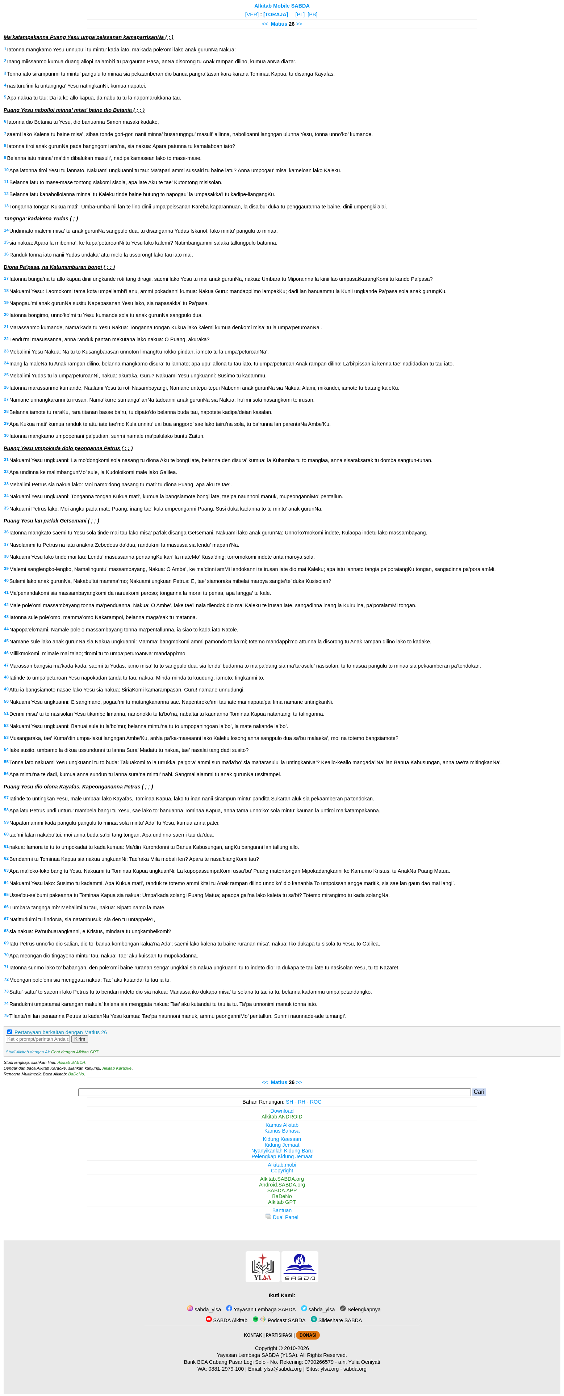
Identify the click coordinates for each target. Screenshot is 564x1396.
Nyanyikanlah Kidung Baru (282, 1151)
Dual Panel (282, 1217)
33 (6, 484)
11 (6, 181)
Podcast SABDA (279, 1320)
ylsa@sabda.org (283, 1369)
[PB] (312, 14)
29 (6, 423)
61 (6, 846)
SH (289, 1102)
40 (6, 580)
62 (6, 858)
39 (6, 568)
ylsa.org (330, 1369)
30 (6, 435)
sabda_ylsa (204, 1309)
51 (6, 713)
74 (6, 1003)
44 (6, 629)
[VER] (252, 14)
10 (6, 170)
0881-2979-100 (226, 1369)
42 (6, 604)
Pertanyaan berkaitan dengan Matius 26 (60, 1032)
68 (6, 930)
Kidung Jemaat (282, 1145)
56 (6, 773)
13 (6, 206)
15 (6, 242)
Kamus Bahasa (282, 1131)
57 (6, 798)
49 (6, 689)
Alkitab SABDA (71, 1062)
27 (6, 399)
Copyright (282, 1170)
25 (6, 375)
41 (6, 592)
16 (6, 254)
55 (6, 762)
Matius (279, 24)
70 (6, 955)
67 (6, 919)
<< (265, 24)
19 (6, 302)
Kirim (79, 1039)
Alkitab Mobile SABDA (282, 6)
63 (6, 870)
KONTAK (253, 1335)
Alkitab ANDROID (282, 1117)
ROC (316, 1102)
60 (6, 834)
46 (6, 653)
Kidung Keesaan (282, 1139)
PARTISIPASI (279, 1335)
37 (6, 544)
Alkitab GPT (282, 1202)
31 (6, 459)
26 (6, 387)
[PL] (300, 14)
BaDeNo (76, 1074)
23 (6, 351)
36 (6, 532)
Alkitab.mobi (282, 1165)
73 (6, 991)
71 (6, 967)
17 (6, 278)
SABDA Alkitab (226, 1320)
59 (6, 822)
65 (6, 894)
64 (6, 882)
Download (282, 1111)
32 (6, 471)
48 (6, 677)
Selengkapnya (360, 1309)
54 (6, 749)
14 (6, 230)
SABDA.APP (282, 1190)
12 (6, 193)
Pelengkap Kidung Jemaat (281, 1156)
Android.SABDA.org (282, 1185)
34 (6, 496)
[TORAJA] (275, 14)
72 (6, 979)
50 (6, 701)
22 (6, 339)
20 (6, 314)
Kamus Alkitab (282, 1125)
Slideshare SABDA (336, 1320)
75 (6, 1015)
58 (6, 810)
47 (6, 665)
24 (6, 363)
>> (299, 24)
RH (301, 1102)
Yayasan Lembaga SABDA (261, 1309)
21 (6, 327)
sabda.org (355, 1369)
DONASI (308, 1335)
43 (6, 616)
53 (6, 737)
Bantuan (282, 1210)
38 (6, 556)
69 (6, 943)
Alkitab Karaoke (117, 1068)
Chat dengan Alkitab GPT (74, 1052)
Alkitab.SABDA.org (282, 1179)
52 (6, 725)
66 (6, 907)
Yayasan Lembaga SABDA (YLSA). (257, 1355)
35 (6, 508)
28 (6, 411)
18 (6, 290)
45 (6, 641)
